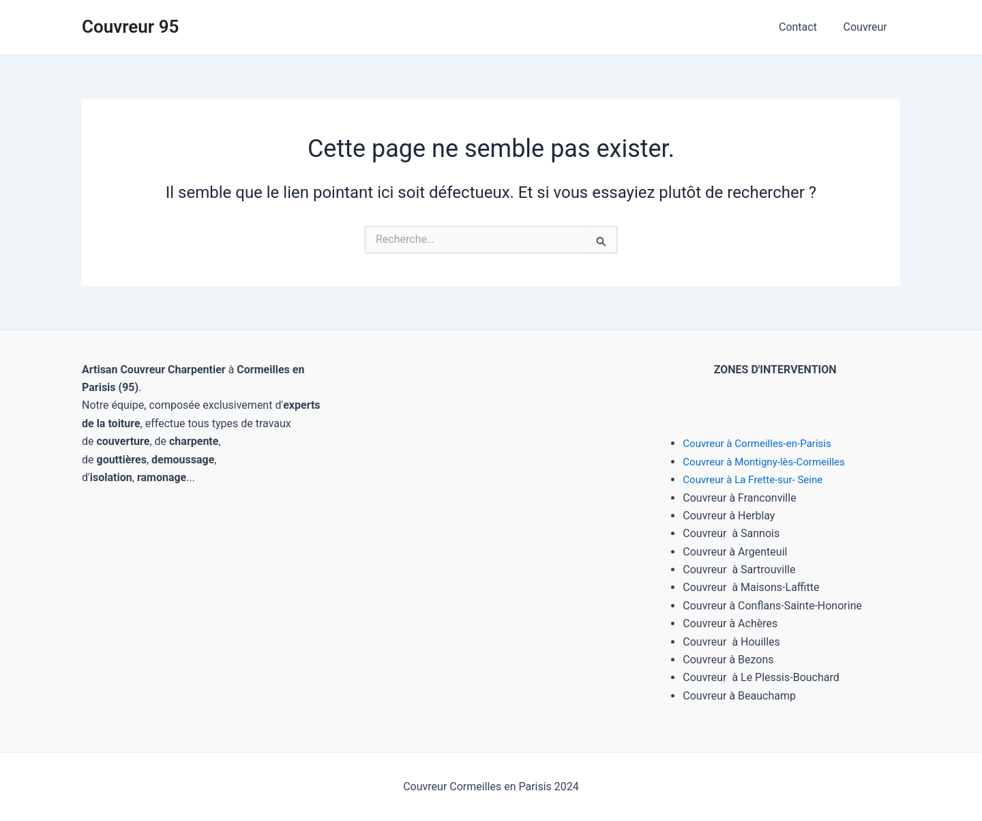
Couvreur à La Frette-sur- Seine (757, 479)
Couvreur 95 (130, 26)
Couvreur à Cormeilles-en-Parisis (761, 443)
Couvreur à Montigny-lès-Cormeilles (769, 461)
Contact (805, 26)
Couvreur (867, 26)
